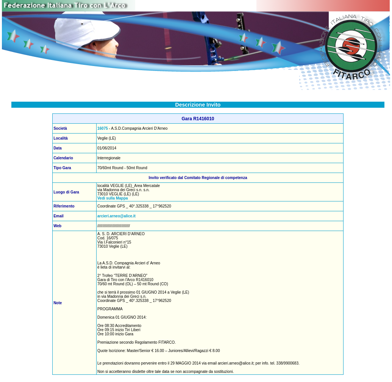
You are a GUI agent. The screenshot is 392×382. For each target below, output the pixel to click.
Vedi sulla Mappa (112, 198)
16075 (102, 128)
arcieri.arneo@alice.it (116, 216)
